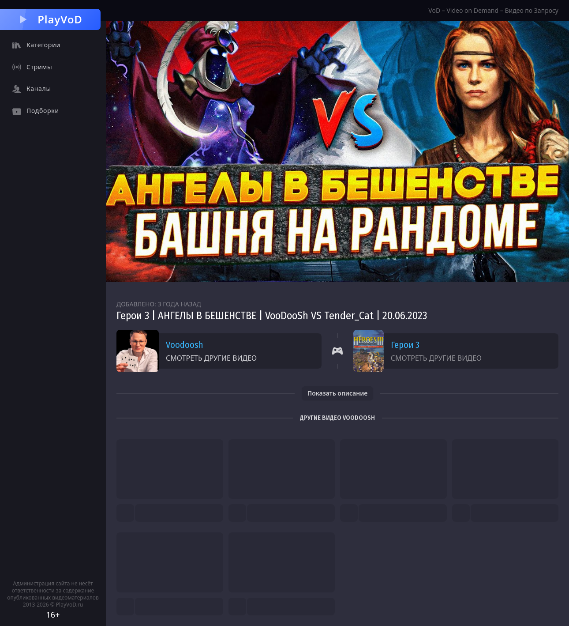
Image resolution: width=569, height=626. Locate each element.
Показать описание (337, 393)
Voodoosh (184, 344)
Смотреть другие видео (211, 358)
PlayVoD (50, 19)
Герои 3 (405, 344)
